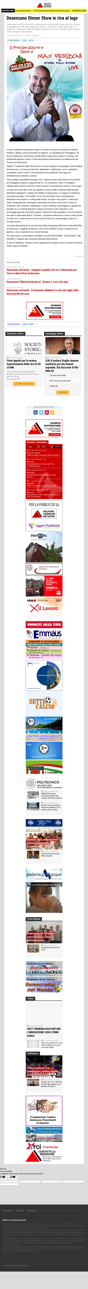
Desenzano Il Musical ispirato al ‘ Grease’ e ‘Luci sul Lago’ (37, 281)
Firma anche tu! (24, 384)
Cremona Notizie (7, 1215)
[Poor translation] (12, 1182)
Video (30, 998)
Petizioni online (15, 333)
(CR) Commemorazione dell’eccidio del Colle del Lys (56, 11)
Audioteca (32, 1058)
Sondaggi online (54, 333)
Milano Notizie (31, 1215)
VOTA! (63, 392)
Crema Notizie (19, 1215)
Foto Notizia (33, 919)
